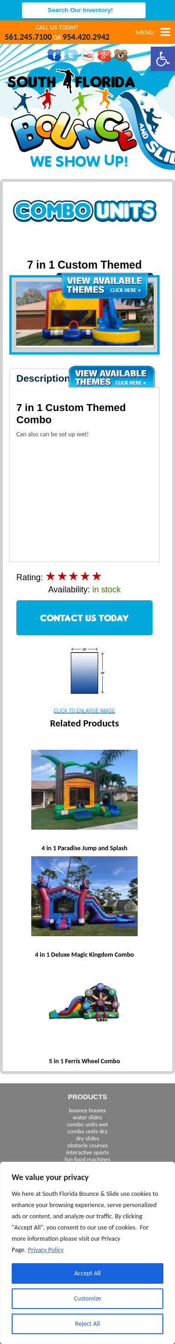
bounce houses (87, 1110)
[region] (87, 1253)
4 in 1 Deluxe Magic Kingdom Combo (84, 955)
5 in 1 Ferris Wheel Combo (84, 1061)
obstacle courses (87, 1145)
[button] (163, 59)
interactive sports (87, 1152)
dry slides (87, 1138)
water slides (87, 1117)
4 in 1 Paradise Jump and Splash (84, 848)
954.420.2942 (86, 37)
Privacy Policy (46, 1250)
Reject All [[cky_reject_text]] (87, 1324)
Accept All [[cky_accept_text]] (87, 1273)
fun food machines (87, 1159)
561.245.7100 (28, 37)
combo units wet (87, 1124)
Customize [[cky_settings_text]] (87, 1298)
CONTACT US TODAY (84, 617)
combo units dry (88, 1131)
